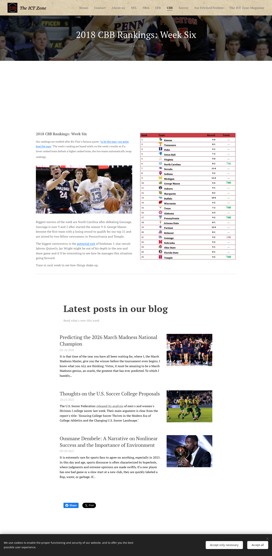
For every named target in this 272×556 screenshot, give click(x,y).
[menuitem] (100, 7)
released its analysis (109, 406)
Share (71, 505)
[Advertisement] (136, 89)
